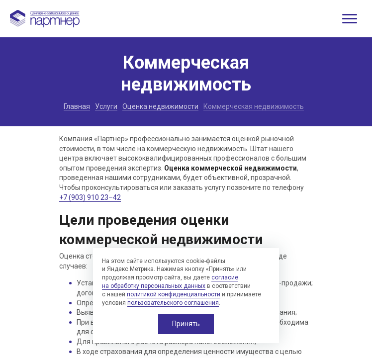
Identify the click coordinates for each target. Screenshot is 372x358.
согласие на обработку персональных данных (170, 281)
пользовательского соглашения (173, 302)
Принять (186, 324)
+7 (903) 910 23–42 (90, 197)
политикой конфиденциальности (173, 294)
